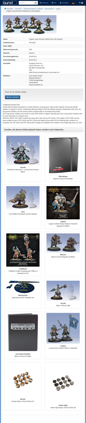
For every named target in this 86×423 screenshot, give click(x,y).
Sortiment (44, 3)
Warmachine (49, 9)
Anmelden (64, 3)
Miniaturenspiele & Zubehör (33, 9)
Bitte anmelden (12, 97)
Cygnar (58, 9)
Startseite (8, 9)
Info (54, 3)
